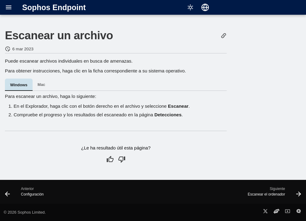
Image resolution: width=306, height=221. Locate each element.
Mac (41, 84)
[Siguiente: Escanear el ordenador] (273, 193)
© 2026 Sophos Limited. (25, 212)
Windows (18, 85)
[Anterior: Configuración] (26, 193)
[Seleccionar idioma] (205, 7)
